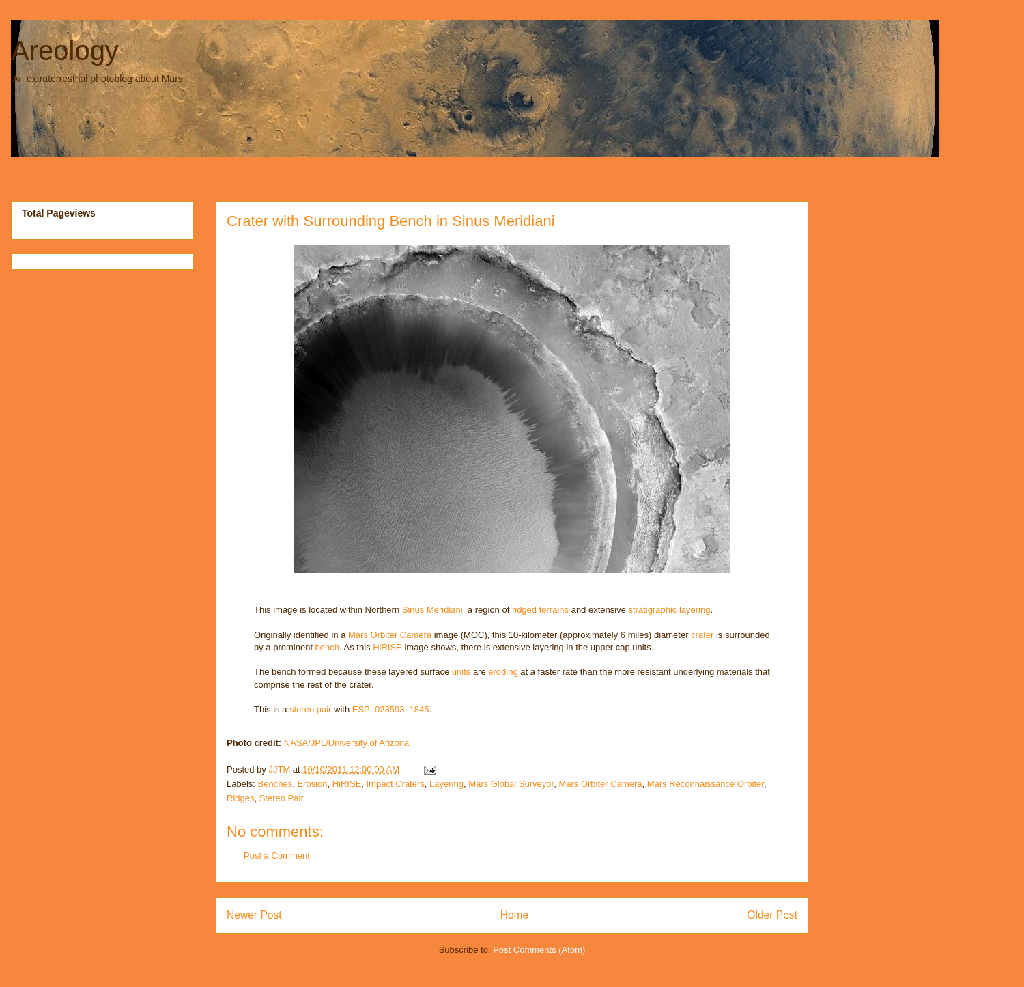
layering (695, 609)
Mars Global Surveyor (511, 784)
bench (327, 647)
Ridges (240, 798)
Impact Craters (396, 784)
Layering (446, 784)
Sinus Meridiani (432, 609)
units (461, 672)
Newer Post (254, 915)
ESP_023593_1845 (390, 709)
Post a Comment (277, 855)
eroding (502, 672)
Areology (65, 51)
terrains (554, 609)
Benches (275, 784)
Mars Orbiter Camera (389, 635)
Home (514, 915)
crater (702, 635)
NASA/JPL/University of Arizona (347, 743)
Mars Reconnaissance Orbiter (705, 784)
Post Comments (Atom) (539, 950)
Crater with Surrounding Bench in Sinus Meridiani (391, 221)
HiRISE (387, 647)
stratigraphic (653, 609)
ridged (524, 609)
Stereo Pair (281, 798)
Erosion (312, 784)
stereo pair (310, 709)
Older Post (772, 915)
